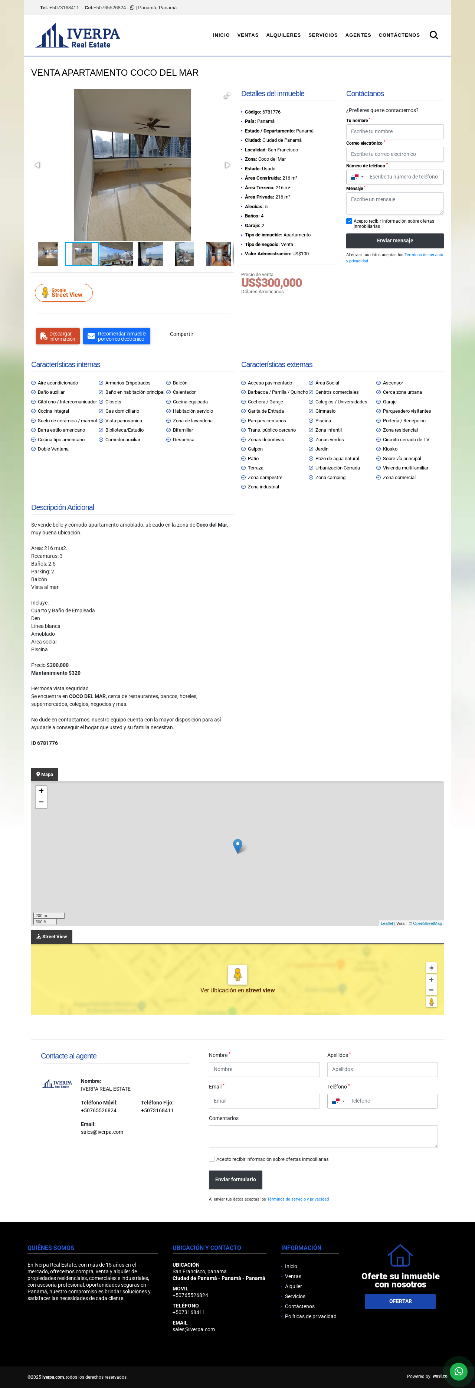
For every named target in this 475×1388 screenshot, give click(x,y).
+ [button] (41, 791)
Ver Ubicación (219, 990)
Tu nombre (358, 120)
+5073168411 (64, 7)
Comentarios (224, 1118)
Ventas (248, 35)
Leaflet (387, 923)
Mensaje (356, 188)
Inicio (221, 35)
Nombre (219, 1054)
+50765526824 (110, 7)
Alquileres (283, 35)
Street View (65, 292)
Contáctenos (399, 35)
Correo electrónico (365, 143)
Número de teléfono (367, 165)
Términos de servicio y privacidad (298, 1199)
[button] (227, 96)
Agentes (358, 35)
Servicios (323, 35)
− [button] (41, 802)
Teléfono (338, 1086)
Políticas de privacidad (311, 1316)
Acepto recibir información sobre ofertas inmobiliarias (272, 1159)
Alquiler (293, 1286)
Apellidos (339, 1054)
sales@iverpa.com (102, 1132)
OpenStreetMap (427, 923)
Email (217, 1086)
